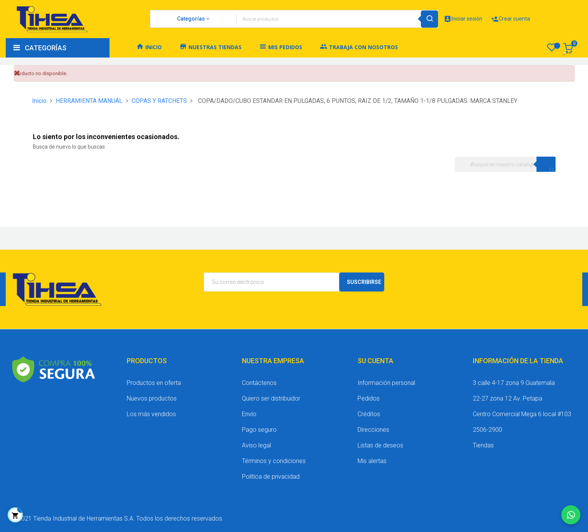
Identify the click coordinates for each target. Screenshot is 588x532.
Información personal (386, 382)
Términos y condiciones (274, 461)
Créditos (369, 414)
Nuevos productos (152, 398)
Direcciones (373, 429)
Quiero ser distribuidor (271, 398)
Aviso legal (256, 445)
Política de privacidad (271, 476)
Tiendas (483, 445)
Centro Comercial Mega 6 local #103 (522, 414)
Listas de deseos (380, 445)
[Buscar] (505, 164)
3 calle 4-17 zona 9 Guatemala (514, 382)
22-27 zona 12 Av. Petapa (507, 398)
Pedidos (369, 398)
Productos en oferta (154, 382)
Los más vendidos (151, 414)
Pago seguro (259, 429)
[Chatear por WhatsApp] (570, 514)
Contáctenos (259, 382)
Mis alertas (372, 461)
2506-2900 (487, 429)
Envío (249, 414)
